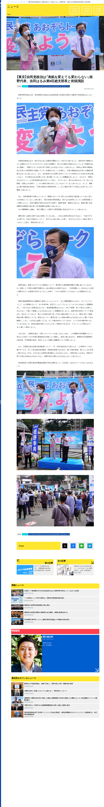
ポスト (64, 545)
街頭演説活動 (50, 86)
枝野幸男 (35, 86)
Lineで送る (81, 545)
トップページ (12, 2)
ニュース (22, 2)
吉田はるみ (66, 86)
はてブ (89, 545)
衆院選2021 (58, 86)
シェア (73, 545)
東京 (30, 86)
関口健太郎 (42, 86)
